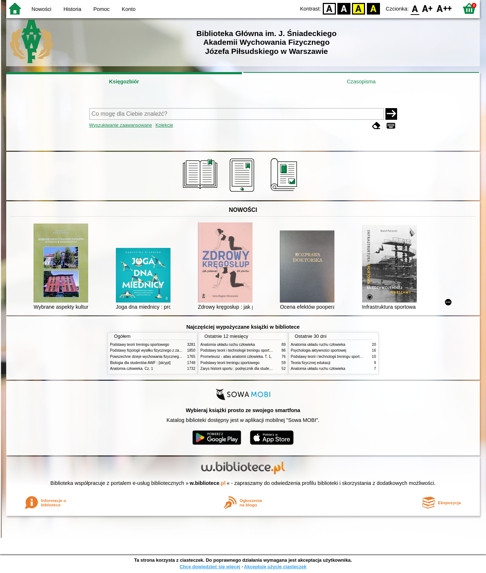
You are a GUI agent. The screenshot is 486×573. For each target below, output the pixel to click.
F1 (427, 8)
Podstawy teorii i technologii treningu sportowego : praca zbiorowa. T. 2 (258, 350)
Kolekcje (164, 125)
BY (373, 8)
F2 (444, 8)
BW (344, 8)
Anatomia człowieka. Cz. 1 (131, 369)
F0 (414, 8)
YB (358, 8)
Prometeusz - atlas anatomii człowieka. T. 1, (236, 357)
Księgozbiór (124, 81)
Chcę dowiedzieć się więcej (210, 566)
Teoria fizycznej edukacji (310, 363)
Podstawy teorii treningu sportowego (139, 345)
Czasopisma (361, 81)
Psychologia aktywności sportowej (318, 350)
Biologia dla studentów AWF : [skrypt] (140, 363)
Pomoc (101, 9)
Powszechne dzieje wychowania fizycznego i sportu (152, 357)
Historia (72, 9)
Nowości (41, 9)
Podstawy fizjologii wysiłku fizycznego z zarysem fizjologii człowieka (165, 350)
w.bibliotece (208, 483)
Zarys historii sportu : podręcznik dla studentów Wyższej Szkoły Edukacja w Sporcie (268, 369)
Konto (129, 9)
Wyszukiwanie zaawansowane (120, 125)
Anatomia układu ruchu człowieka (227, 345)
